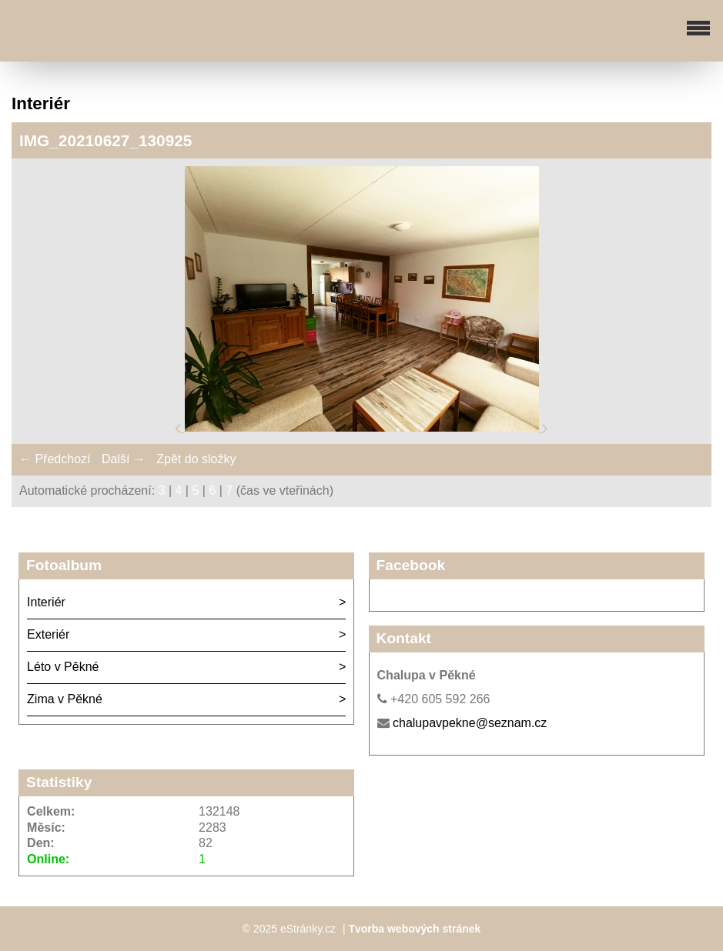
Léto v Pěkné (63, 666)
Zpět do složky (196, 458)
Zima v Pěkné (64, 699)
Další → (124, 458)
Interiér (46, 602)
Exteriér (48, 634)
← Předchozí (54, 458)
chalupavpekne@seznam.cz (470, 722)
